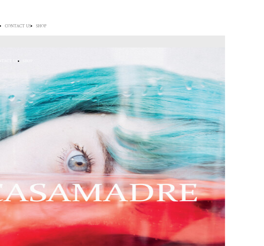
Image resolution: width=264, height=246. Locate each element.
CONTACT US (18, 26)
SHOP (41, 26)
